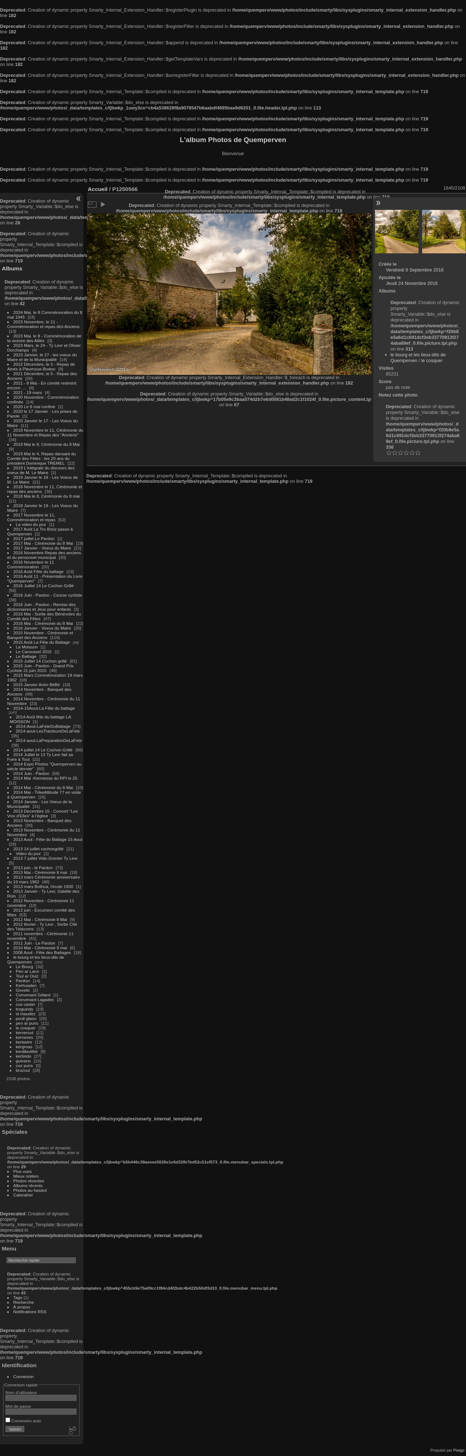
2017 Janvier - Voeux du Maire (42, 548)
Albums (12, 268)
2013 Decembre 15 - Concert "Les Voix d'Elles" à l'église (42, 813)
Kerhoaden (26, 985)
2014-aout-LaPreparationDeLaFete (49, 740)
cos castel (25, 1004)
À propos (21, 1306)
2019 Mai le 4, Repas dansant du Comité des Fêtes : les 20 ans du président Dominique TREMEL (41, 458)
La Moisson (27, 646)
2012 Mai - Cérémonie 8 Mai (40, 919)
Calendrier (23, 1194)
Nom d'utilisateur (21, 1392)
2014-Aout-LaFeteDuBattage (43, 726)
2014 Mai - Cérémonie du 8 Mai (43, 787)
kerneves (24, 1037)
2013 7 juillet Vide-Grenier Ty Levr (45, 858)
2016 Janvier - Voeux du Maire (42, 628)
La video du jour (31, 524)
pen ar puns (27, 1023)
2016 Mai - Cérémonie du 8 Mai (43, 623)
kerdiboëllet (27, 1051)
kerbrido (24, 1056)
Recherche (23, 1302)
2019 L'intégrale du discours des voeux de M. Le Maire (41, 470)
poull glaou (26, 1018)
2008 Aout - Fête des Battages (42, 952)
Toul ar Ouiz (27, 976)
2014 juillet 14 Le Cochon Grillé (43, 749)
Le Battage (26, 656)
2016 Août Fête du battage (38, 571)
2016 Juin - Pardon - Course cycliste (47, 595)
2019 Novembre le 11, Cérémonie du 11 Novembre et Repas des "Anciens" (45, 432)
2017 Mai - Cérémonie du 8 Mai (43, 543)
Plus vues (22, 1171)
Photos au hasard (30, 1190)
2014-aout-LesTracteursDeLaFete (48, 731)
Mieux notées (26, 1176)
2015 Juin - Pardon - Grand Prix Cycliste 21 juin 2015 (40, 668)
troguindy (24, 1009)
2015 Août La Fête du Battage (41, 642)
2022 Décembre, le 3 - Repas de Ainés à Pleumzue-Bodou (41, 366)
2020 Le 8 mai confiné (34, 406)
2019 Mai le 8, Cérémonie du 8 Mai (46, 444)
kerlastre (24, 1042)
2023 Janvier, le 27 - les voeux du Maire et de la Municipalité (42, 357)
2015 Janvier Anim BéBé (36, 684)
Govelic (23, 990)
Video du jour (28, 853)
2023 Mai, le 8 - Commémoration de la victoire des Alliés (44, 338)
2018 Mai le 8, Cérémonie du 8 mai (46, 496)
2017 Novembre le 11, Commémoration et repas (31, 517)
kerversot (24, 1032)
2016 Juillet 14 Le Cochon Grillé (43, 585)
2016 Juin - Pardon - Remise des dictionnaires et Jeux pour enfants (41, 606)
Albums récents (28, 1185)
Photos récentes (28, 1180)
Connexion (23, 1376)
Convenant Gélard (33, 994)
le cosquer (26, 1027)
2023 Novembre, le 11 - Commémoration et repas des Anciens (43, 324)
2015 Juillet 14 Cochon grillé (40, 661)
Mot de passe (18, 1406)
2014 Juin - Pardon (31, 773)
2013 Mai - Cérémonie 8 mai (40, 872)
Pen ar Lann (27, 971)
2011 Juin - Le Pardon (34, 943)
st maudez (26, 1013)
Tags (17, 1297)
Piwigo (459, 1450)
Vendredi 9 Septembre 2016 (415, 270)
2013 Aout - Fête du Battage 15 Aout (47, 839)
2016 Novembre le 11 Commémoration (30, 564)
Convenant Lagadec (35, 999)
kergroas (24, 1046)
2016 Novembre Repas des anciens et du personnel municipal (44, 555)
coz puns (24, 1065)
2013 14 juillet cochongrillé (39, 848)
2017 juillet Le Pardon (34, 538)
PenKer (23, 980)
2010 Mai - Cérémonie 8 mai (40, 947)
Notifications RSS (30, 1311)
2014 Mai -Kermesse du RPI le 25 (45, 778)
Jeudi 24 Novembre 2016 (412, 283)
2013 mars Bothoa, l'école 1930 (43, 886)
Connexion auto (23, 1420)
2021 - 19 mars (27, 392)
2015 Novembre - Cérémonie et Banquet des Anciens (40, 635)
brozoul (23, 1070)
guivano (23, 1060)
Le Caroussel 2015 (34, 651)
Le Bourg (24, 966)
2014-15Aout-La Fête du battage (44, 708)
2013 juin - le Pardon (33, 867)
